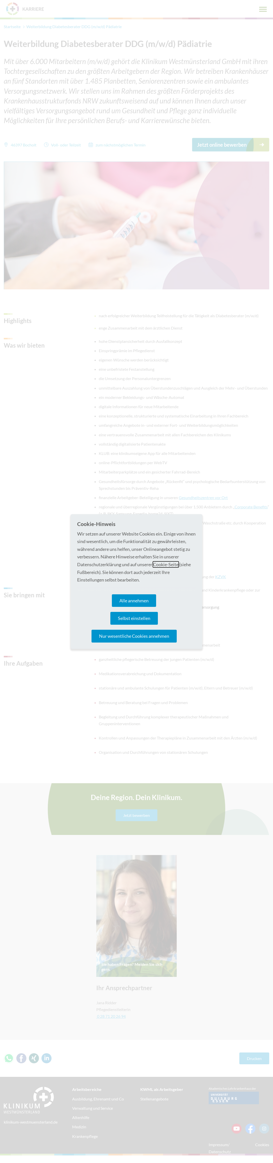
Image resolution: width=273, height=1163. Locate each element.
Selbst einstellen (134, 618)
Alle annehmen (134, 600)
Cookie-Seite (165, 564)
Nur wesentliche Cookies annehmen (134, 636)
